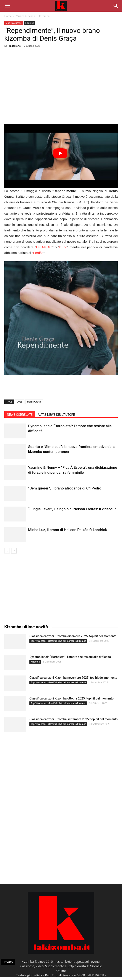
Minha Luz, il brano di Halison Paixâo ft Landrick (67, 530)
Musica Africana (25, 16)
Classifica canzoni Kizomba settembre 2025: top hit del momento (73, 719)
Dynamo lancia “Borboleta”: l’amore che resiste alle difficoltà (70, 657)
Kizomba (44, 16)
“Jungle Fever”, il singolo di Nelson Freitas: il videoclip (72, 509)
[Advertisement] (61, 93)
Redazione (14, 45)
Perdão (38, 253)
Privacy (7, 961)
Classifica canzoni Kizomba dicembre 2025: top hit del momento (72, 636)
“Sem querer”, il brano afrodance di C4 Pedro (64, 488)
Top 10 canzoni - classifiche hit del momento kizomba (58, 640)
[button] (116, 6)
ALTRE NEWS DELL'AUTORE (56, 414)
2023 (19, 401)
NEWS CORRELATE (19, 414)
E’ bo (63, 247)
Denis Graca (34, 401)
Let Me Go (44, 247)
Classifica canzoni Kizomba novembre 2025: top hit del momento (73, 677)
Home (8, 16)
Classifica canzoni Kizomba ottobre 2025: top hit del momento (71, 698)
